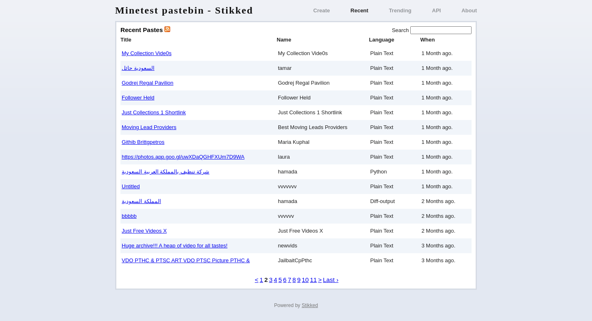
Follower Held (138, 98)
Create (321, 10)
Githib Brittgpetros (143, 142)
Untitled (131, 186)
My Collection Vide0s (146, 53)
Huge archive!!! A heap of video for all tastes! (174, 245)
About (469, 10)
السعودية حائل (138, 68)
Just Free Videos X (144, 231)
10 (305, 279)
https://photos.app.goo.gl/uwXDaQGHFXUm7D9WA (183, 157)
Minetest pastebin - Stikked (184, 10)
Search (401, 30)
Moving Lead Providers (149, 127)
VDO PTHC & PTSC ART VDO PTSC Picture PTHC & (186, 260)
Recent (359, 10)
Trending (400, 10)
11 (313, 279)
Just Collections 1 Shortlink (154, 112)
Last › (330, 279)
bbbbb (129, 216)
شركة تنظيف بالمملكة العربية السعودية (165, 172)
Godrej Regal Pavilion (147, 83)
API (436, 10)
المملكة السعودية (141, 201)
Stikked (310, 305)
